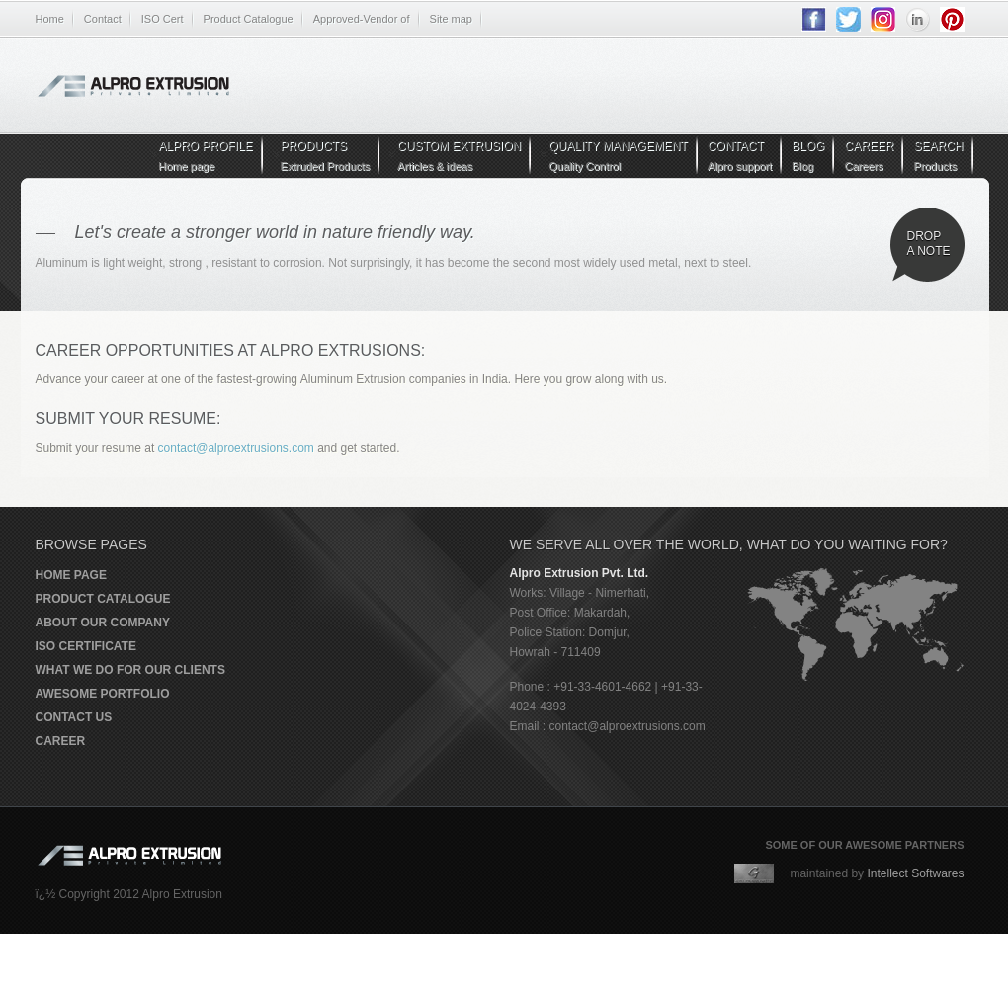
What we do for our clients (130, 670)
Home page (71, 575)
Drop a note (929, 243)
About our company (103, 622)
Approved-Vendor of (361, 19)
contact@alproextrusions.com (238, 448)
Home (50, 19)
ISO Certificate (86, 646)
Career (61, 741)
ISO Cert (162, 19)
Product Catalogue (249, 19)
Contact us (74, 717)
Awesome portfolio (103, 694)
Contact (103, 19)
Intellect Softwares (915, 873)
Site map (451, 19)
